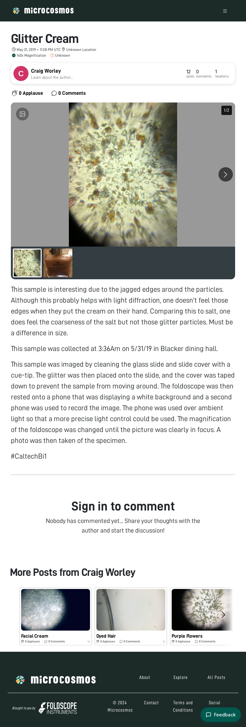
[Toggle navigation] (225, 11)
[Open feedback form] (221, 714)
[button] (56, 616)
